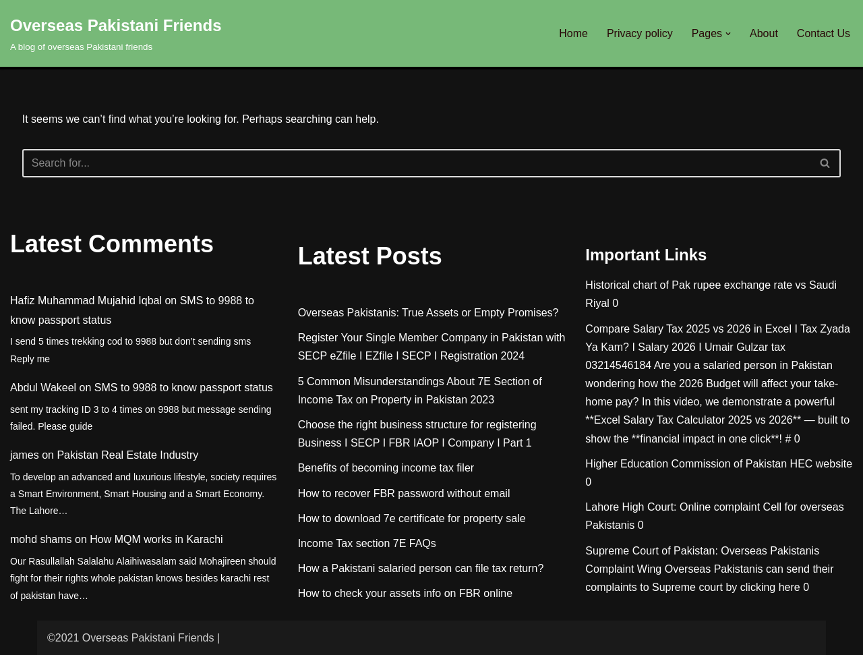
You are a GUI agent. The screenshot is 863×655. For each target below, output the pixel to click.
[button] (728, 33)
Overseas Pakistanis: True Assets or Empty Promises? (428, 312)
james (24, 455)
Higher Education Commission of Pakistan (686, 463)
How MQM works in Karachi (156, 539)
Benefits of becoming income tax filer (386, 468)
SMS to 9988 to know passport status (183, 387)
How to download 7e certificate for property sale (412, 518)
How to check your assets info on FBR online (405, 593)
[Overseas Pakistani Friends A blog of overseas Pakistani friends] (116, 33)
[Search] (416, 163)
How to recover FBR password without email (404, 493)
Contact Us (823, 33)
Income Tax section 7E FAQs (367, 543)
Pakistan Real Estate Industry (127, 455)
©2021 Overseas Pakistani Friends (130, 638)
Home (573, 33)
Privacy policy (640, 33)
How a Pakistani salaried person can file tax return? (421, 568)
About (764, 33)
